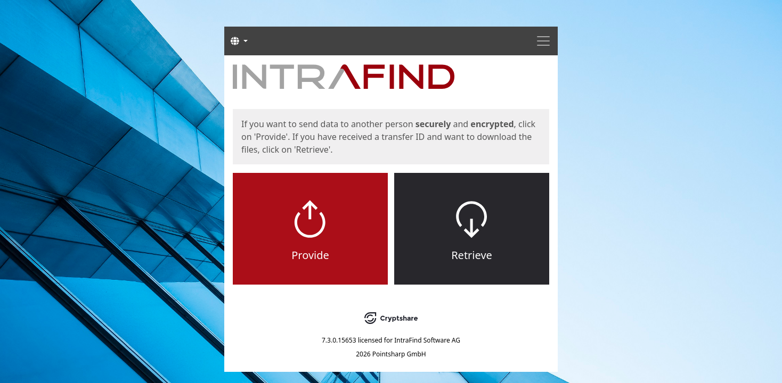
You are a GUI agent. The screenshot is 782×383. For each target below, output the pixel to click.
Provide (310, 255)
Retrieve (471, 255)
